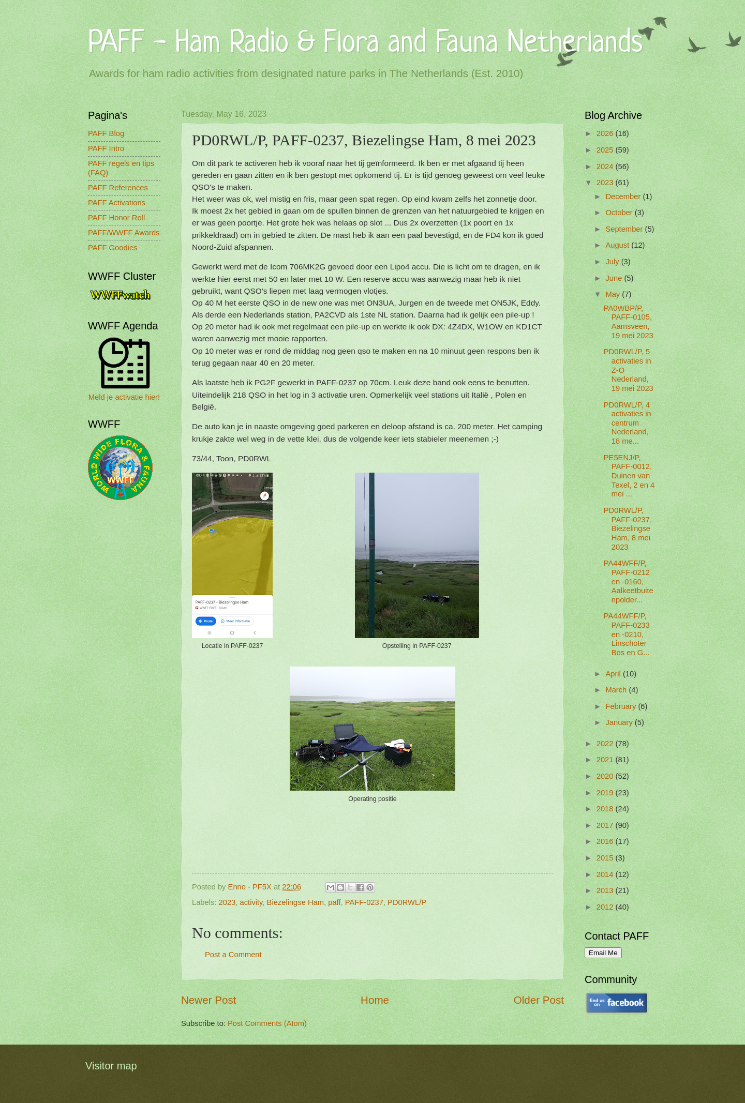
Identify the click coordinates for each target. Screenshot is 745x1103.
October (619, 212)
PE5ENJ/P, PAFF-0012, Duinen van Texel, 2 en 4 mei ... (629, 476)
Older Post (539, 1000)
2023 (227, 902)
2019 (606, 793)
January (619, 722)
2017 (606, 825)
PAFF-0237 (364, 902)
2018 (606, 809)
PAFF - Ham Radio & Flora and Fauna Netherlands (365, 43)
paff (334, 902)
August (618, 245)
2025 (606, 150)
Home (375, 1000)
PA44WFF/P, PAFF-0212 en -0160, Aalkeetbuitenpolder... (628, 581)
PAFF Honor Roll (116, 218)
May (613, 294)
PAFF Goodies (112, 248)
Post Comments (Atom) (267, 1023)
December (624, 196)
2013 (606, 890)
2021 (606, 760)
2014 (606, 874)
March (617, 690)
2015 (606, 858)
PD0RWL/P (407, 902)
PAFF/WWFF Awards (123, 233)
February (621, 706)
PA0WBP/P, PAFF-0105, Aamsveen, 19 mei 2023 (628, 322)
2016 (606, 841)
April (614, 674)
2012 (606, 907)
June (614, 278)
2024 (606, 166)
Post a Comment (233, 954)
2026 (606, 133)
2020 (606, 776)
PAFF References (118, 188)
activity (251, 902)
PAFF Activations (116, 203)
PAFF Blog (106, 133)
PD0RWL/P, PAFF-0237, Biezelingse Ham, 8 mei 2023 (628, 528)
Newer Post (208, 1000)
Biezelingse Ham (295, 902)
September (625, 229)
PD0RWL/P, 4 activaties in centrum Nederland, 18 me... (627, 423)
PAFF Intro (106, 148)
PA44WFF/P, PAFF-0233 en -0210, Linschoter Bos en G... (627, 634)
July (613, 262)
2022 (606, 743)
